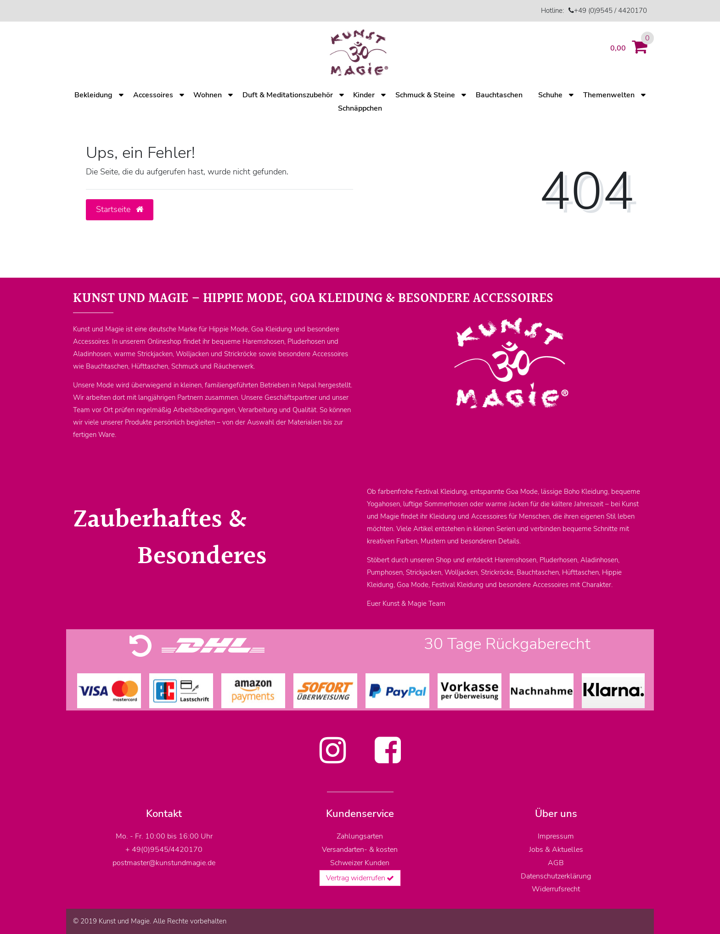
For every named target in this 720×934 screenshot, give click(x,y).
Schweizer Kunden (359, 863)
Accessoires (153, 95)
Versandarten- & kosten (360, 850)
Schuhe (550, 95)
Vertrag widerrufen (360, 878)
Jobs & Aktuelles (556, 850)
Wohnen (207, 95)
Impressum (556, 836)
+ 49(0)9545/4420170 (163, 850)
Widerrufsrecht (556, 889)
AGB (556, 863)
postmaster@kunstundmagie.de (163, 863)
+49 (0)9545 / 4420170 (610, 10)
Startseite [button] (119, 209)
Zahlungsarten (360, 836)
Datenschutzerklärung (556, 876)
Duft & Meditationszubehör (287, 95)
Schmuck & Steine (425, 95)
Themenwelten (609, 95)
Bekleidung (93, 95)
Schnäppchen (360, 108)
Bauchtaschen (499, 95)
